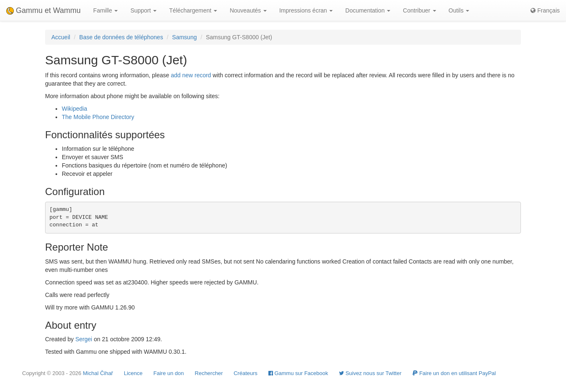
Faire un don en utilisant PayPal (454, 373)
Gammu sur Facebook (298, 373)
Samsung (184, 37)
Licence (133, 373)
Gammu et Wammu (43, 10)
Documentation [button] (367, 10)
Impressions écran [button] (306, 10)
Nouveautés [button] (248, 10)
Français (545, 10)
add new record (191, 75)
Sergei (83, 339)
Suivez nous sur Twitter (370, 373)
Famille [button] (105, 10)
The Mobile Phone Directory (98, 117)
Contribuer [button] (419, 10)
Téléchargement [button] (193, 10)
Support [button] (143, 10)
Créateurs (246, 373)
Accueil (60, 37)
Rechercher (209, 373)
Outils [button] (459, 10)
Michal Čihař (98, 373)
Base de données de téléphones (121, 37)
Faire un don (169, 373)
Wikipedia (74, 108)
